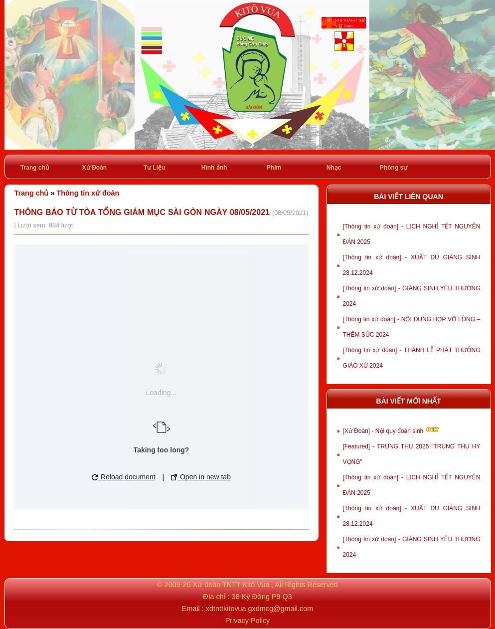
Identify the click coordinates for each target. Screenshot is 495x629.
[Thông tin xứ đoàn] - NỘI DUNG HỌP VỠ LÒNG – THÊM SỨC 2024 (412, 327)
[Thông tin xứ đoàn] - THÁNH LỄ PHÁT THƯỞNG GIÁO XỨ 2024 (412, 358)
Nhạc (334, 167)
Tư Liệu (154, 167)
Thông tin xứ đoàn (88, 193)
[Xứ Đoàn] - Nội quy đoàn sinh (391, 429)
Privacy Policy (247, 621)
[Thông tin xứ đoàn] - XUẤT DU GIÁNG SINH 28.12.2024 (412, 265)
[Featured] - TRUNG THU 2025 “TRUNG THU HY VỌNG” (412, 454)
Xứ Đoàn (94, 167)
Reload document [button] (124, 477)
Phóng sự (393, 167)
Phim (274, 167)
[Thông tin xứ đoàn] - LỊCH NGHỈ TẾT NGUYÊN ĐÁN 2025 (412, 234)
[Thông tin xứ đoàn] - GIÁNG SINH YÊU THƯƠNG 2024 (412, 296)
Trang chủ (34, 167)
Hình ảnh (214, 167)
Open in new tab (201, 477)
